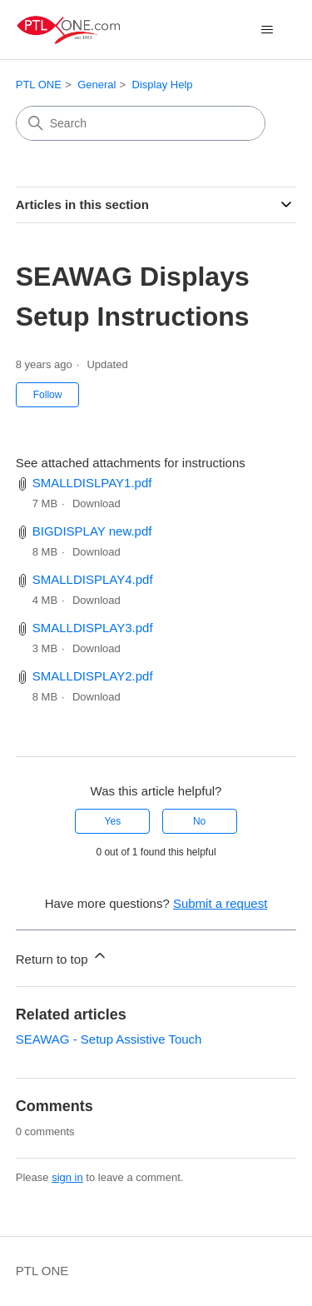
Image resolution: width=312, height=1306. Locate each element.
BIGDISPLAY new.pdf (92, 531)
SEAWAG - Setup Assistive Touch (109, 1039)
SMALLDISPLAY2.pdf (92, 676)
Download (96, 503)
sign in (67, 1177)
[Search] (141, 123)
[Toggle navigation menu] (266, 30)
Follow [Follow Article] (47, 395)
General (96, 84)
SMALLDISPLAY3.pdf (92, 628)
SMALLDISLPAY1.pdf (92, 483)
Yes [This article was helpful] (113, 821)
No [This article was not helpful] (199, 821)
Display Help (162, 84)
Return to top (62, 956)
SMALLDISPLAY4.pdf (92, 579)
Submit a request (220, 903)
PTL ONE (39, 84)
